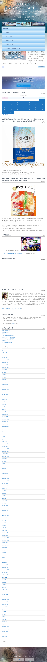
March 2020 (4, 530)
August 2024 (4, 399)
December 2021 (5, 478)
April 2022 (4, 468)
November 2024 (5, 392)
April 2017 (4, 616)
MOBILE (18, 659)
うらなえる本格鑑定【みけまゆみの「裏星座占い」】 (14, 253)
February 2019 (5, 562)
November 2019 (5, 540)
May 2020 (4, 525)
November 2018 (5, 569)
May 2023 (4, 436)
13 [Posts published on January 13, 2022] (29, 104)
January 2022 (5, 476)
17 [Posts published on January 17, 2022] (11, 107)
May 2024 (4, 406)
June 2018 (4, 582)
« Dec (3, 114)
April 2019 (4, 557)
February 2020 (5, 532)
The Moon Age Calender (7, 342)
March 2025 (4, 382)
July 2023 (4, 431)
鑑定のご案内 (9, 44)
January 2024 (5, 416)
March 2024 (4, 411)
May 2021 (4, 495)
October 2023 (5, 424)
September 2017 (5, 604)
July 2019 (4, 550)
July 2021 (4, 490)
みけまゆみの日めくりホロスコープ (11, 308)
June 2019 (4, 552)
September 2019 (5, 545)
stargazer (4, 340)
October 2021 (5, 483)
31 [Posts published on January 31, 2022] (11, 112)
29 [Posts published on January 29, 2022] (42, 109)
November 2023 (5, 421)
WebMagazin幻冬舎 (6, 332)
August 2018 (4, 577)
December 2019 (5, 537)
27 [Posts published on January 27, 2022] (29, 109)
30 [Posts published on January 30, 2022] (4, 112)
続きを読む (41, 66)
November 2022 (5, 451)
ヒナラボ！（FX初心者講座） (8, 339)
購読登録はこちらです (23, 85)
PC (29, 659)
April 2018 (4, 587)
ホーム (7, 32)
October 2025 (5, 364)
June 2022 (4, 463)
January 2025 (5, 387)
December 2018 (5, 567)
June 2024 (4, 404)
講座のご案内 (9, 40)
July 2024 (4, 401)
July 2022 (4, 461)
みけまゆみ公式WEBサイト (13, 48)
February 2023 (5, 443)
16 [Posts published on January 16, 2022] (4, 107)
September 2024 (5, 397)
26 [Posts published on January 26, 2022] (23, 109)
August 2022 (4, 458)
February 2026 (5, 355)
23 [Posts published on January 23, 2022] (4, 109)
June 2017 (4, 611)
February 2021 (5, 503)
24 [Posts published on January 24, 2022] (11, 109)
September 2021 (5, 485)
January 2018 (5, 594)
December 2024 (5, 389)
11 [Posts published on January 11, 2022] (17, 104)
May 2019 (4, 555)
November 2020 (5, 510)
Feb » (6, 114)
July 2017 (4, 609)
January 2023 (5, 446)
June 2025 (4, 374)
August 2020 (4, 518)
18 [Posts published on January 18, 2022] (17, 107)
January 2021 (5, 505)
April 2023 (4, 439)
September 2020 (5, 515)
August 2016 (4, 636)
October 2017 (5, 601)
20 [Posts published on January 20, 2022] (29, 107)
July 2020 (4, 520)
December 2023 (5, 419)
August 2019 (4, 547)
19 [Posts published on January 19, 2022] (23, 107)
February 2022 (5, 473)
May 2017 (4, 614)
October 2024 (5, 394)
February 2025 (5, 384)
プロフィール (9, 36)
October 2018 (5, 572)
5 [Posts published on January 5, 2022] (23, 102)
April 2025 (4, 379)
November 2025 (5, 362)
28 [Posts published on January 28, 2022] (35, 109)
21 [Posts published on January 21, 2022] (35, 107)
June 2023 (4, 434)
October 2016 (5, 631)
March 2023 (4, 441)
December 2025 (5, 359)
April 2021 (4, 498)
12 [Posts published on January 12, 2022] (23, 104)
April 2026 (4, 350)
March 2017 (4, 619)
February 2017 (5, 621)
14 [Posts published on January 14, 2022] (35, 104)
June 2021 (4, 493)
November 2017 (5, 599)
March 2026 (4, 352)
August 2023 (4, 429)
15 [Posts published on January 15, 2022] (42, 104)
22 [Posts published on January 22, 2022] (42, 107)
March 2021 (4, 500)
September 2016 (5, 634)
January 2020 (5, 535)
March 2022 (4, 471)
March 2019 (4, 560)
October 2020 (5, 513)
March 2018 (4, 589)
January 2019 (5, 564)
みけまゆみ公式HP (6, 330)
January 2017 (5, 624)
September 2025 (5, 367)
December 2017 (5, 597)
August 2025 (4, 369)
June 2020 (4, 522)
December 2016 (5, 626)
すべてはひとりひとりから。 (8, 335)
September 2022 (5, 456)
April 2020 (4, 527)
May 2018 (4, 584)
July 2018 (4, 579)
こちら (12, 323)
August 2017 (4, 606)
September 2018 (5, 574)
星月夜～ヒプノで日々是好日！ (9, 337)
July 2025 (4, 372)
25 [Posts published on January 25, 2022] (17, 109)
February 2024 (5, 414)
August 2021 (4, 488)
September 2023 (5, 426)
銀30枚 (3, 334)
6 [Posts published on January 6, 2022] (29, 102)
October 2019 (5, 542)
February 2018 (5, 592)
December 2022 (5, 448)
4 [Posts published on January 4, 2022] (17, 102)
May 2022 (4, 466)
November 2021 (5, 480)
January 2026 (5, 357)
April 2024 (4, 409)
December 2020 (5, 508)
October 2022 (5, 453)
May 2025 (4, 377)
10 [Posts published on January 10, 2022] (11, 104)
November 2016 (5, 629)
